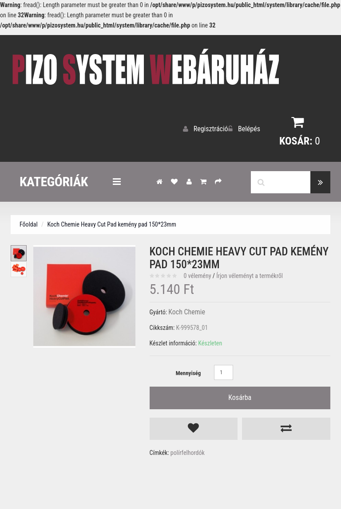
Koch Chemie (184, 309)
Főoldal (29, 222)
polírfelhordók (187, 439)
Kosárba (239, 392)
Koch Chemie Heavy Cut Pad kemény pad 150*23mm (111, 222)
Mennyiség (188, 371)
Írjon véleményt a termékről (249, 273)
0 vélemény (197, 273)
